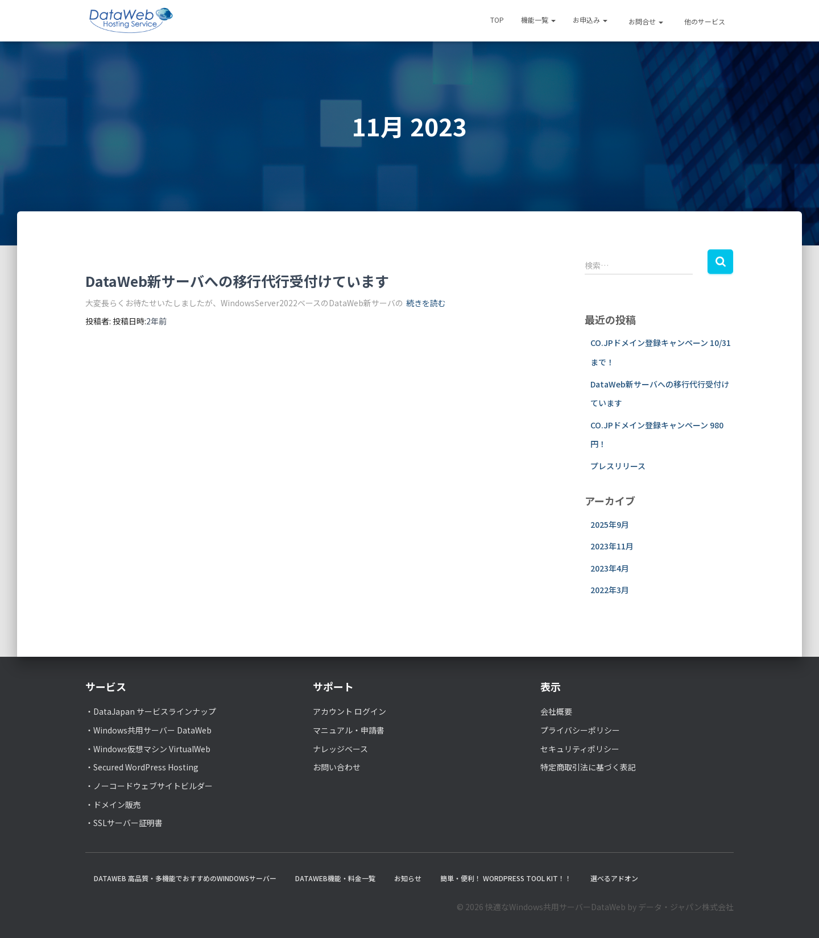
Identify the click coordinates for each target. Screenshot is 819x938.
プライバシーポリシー (580, 730)
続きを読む (426, 303)
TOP (497, 19)
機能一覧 (538, 19)
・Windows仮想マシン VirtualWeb (147, 748)
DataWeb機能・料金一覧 (335, 878)
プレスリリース (618, 466)
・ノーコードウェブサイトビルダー (149, 785)
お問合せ (645, 21)
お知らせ (407, 878)
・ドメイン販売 (113, 804)
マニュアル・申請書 (348, 730)
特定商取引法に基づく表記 (588, 767)
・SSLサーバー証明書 (124, 822)
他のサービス (703, 21)
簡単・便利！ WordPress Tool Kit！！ (506, 878)
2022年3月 (609, 589)
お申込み (590, 19)
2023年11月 (612, 546)
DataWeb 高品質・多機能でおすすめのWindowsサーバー (185, 878)
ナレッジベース (340, 748)
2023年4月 (609, 568)
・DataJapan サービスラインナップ (150, 711)
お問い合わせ (337, 767)
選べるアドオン (614, 878)
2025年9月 (609, 524)
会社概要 (556, 711)
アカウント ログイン (349, 711)
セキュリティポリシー (579, 748)
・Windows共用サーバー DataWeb (148, 730)
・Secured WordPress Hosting (141, 767)
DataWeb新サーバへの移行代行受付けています (237, 280)
